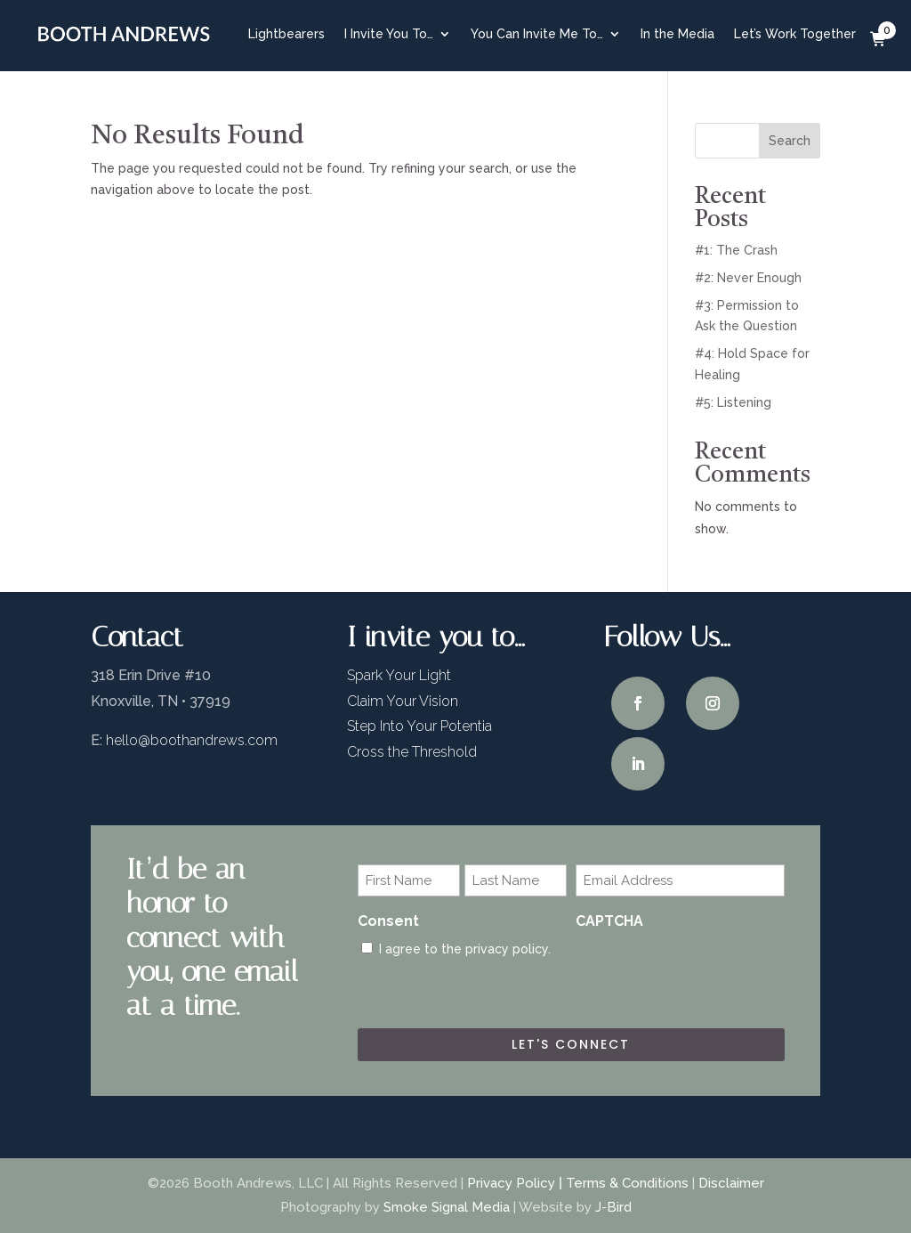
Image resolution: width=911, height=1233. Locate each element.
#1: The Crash (736, 250)
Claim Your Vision (402, 701)
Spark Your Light (399, 675)
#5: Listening (733, 402)
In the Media (677, 34)
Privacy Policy (511, 1183)
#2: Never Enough (748, 278)
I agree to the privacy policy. (465, 949)
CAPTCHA (609, 921)
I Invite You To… (388, 34)
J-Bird (613, 1207)
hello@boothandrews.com (192, 740)
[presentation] (711, 974)
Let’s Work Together (795, 34)
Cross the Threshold (412, 751)
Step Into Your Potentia (419, 726)
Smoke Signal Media (446, 1207)
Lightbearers (286, 34)
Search (789, 141)
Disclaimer (731, 1183)
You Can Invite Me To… (537, 34)
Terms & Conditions (627, 1183)
